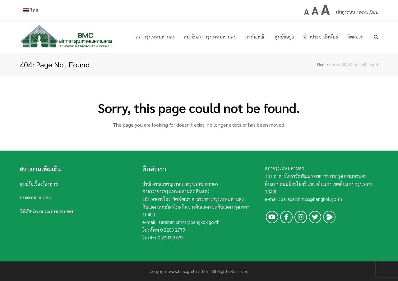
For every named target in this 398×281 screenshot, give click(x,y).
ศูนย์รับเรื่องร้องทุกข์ (39, 184)
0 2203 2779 (172, 230)
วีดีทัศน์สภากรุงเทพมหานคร (46, 211)
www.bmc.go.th (183, 271)
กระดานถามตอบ (35, 197)
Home (322, 64)
